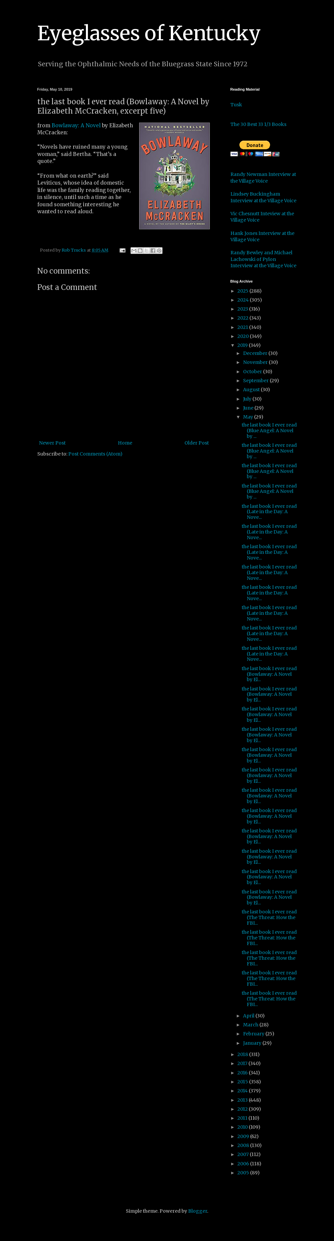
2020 (243, 336)
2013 (243, 1100)
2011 (242, 1118)
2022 (243, 318)
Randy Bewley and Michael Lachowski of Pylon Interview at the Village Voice (263, 259)
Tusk (236, 105)
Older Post (196, 443)
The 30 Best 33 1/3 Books (258, 124)
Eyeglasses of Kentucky (149, 33)
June (248, 408)
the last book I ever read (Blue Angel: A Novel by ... (269, 430)
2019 (243, 345)
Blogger (197, 1211)
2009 (243, 1136)
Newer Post (52, 443)
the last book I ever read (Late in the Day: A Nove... (269, 512)
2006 (243, 1164)
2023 (243, 309)
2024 (243, 300)
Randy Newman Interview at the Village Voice (263, 177)
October (253, 372)
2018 (243, 1054)
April (249, 1016)
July (247, 399)
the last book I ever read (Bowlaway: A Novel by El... (269, 674)
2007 (243, 1154)
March (251, 1025)
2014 (243, 1091)
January (252, 1043)
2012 (243, 1109)
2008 (243, 1145)
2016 (243, 1073)
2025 (243, 291)
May (248, 417)
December (255, 353)
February (254, 1034)
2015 (243, 1082)
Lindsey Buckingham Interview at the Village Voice (263, 197)
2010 (243, 1127)
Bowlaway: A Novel (77, 125)
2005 (243, 1173)
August (252, 390)
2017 (242, 1063)
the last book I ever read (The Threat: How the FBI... (269, 917)
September (256, 381)
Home (125, 443)
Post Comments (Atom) (95, 454)
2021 (243, 327)
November (256, 362)
